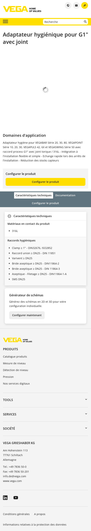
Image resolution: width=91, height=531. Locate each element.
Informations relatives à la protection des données (34, 498)
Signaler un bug (13, 508)
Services (9, 388)
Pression (8, 350)
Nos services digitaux (16, 357)
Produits (10, 323)
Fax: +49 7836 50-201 (16, 445)
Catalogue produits (15, 330)
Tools (8, 373)
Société (9, 402)
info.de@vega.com (14, 450)
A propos (40, 487)
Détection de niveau (15, 343)
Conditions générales (16, 487)
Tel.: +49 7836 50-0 (14, 440)
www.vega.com (12, 454)
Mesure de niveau (14, 337)
